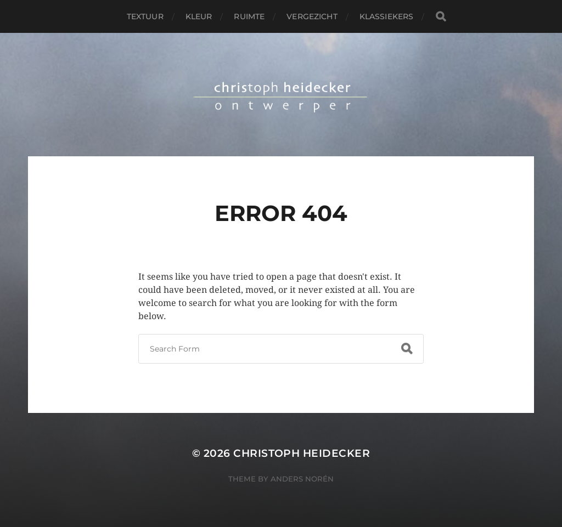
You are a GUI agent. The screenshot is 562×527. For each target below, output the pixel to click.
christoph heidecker (301, 453)
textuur (145, 16)
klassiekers (386, 16)
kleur (199, 16)
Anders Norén (302, 478)
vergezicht (311, 16)
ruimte (249, 16)
